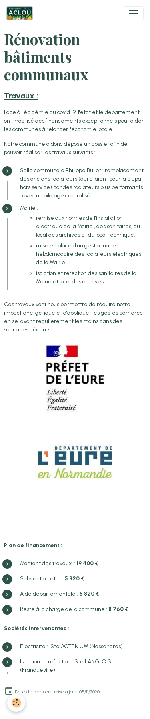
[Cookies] (16, 703)
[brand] (21, 13)
